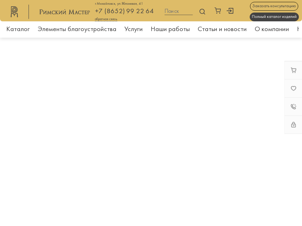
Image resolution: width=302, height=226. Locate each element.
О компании (272, 29)
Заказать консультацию (274, 6)
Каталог (18, 29)
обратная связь (106, 19)
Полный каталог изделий (274, 17)
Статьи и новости (222, 29)
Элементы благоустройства (77, 29)
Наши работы (170, 29)
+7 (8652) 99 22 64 (124, 11)
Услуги (133, 29)
